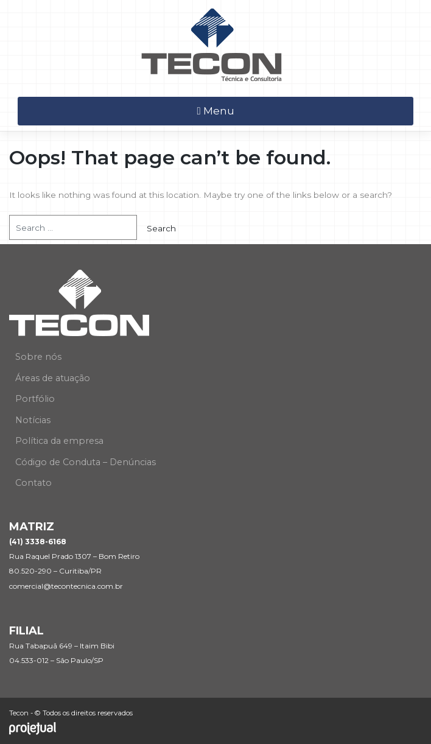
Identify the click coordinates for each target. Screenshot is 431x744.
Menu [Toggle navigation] (215, 111)
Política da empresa (59, 440)
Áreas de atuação (52, 378)
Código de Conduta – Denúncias (85, 462)
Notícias (33, 420)
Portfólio (35, 398)
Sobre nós (38, 356)
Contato (33, 482)
